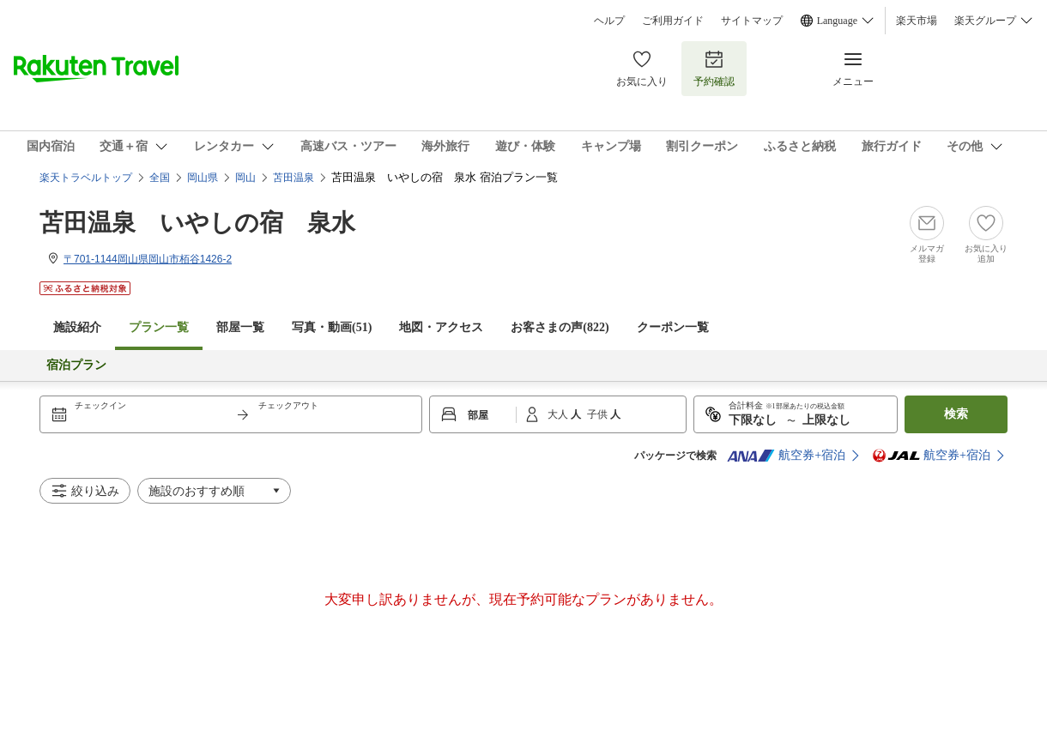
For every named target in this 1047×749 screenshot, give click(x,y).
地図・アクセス (441, 327)
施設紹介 (77, 327)
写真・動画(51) (332, 327)
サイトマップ (752, 21)
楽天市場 (916, 21)
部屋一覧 (240, 327)
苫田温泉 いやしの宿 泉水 (197, 222)
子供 (598, 414)
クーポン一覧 (673, 327)
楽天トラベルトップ (85, 178)
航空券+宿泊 (786, 455)
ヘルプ (609, 21)
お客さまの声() (559, 327)
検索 (956, 414)
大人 (559, 414)
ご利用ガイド (673, 21)
